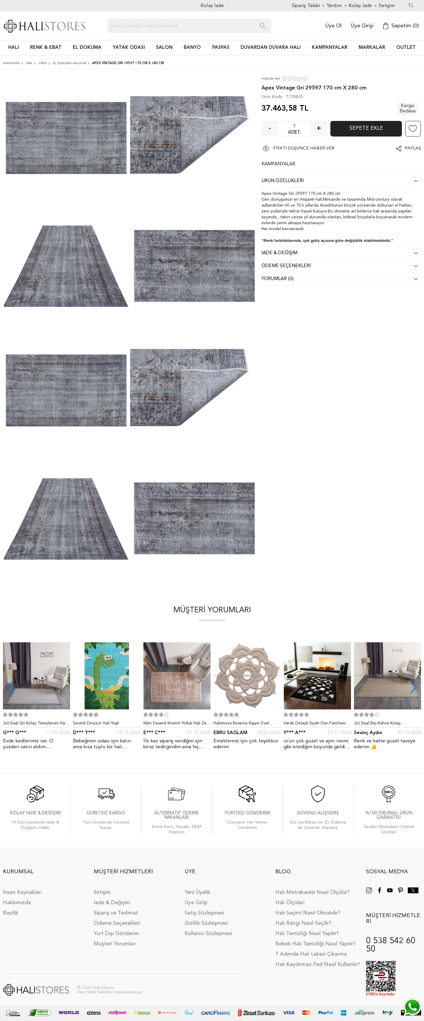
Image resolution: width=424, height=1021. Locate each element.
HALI (13, 47)
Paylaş (413, 148)
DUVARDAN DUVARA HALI (271, 47)
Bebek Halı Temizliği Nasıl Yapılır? (315, 944)
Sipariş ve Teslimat (116, 913)
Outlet (406, 47)
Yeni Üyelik (197, 892)
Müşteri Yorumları (115, 944)
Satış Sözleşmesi (204, 913)
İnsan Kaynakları (22, 892)
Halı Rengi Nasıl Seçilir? (303, 923)
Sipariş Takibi (306, 5)
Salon (164, 47)
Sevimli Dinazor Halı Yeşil (96, 723)
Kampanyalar (329, 47)
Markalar (372, 47)
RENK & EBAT (46, 47)
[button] (413, 687)
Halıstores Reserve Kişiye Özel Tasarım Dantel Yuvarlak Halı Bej (243, 724)
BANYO (192, 47)
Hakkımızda (17, 902)
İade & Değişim (112, 902)
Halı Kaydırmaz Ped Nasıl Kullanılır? (317, 964)
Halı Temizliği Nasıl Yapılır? (307, 933)
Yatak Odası (129, 47)
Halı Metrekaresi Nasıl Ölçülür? (312, 892)
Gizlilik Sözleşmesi (206, 923)
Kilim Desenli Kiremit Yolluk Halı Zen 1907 (176, 724)
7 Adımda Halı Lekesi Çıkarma (311, 954)
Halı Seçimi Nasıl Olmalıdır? (307, 913)
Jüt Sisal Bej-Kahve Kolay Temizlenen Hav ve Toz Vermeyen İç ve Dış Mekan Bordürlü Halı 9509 (387, 724)
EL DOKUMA (87, 47)
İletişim (102, 892)
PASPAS (220, 47)
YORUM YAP (270, 79)
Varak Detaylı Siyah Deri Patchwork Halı (316, 724)
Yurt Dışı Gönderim (116, 933)
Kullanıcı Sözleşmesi (208, 933)
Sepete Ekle (366, 128)
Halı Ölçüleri (289, 902)
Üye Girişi (362, 26)
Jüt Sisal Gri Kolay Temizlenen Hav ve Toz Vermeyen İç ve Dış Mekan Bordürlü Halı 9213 (35, 724)
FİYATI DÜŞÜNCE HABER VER (303, 148)
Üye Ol (333, 26)
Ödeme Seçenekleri (117, 923)
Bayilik (10, 913)
